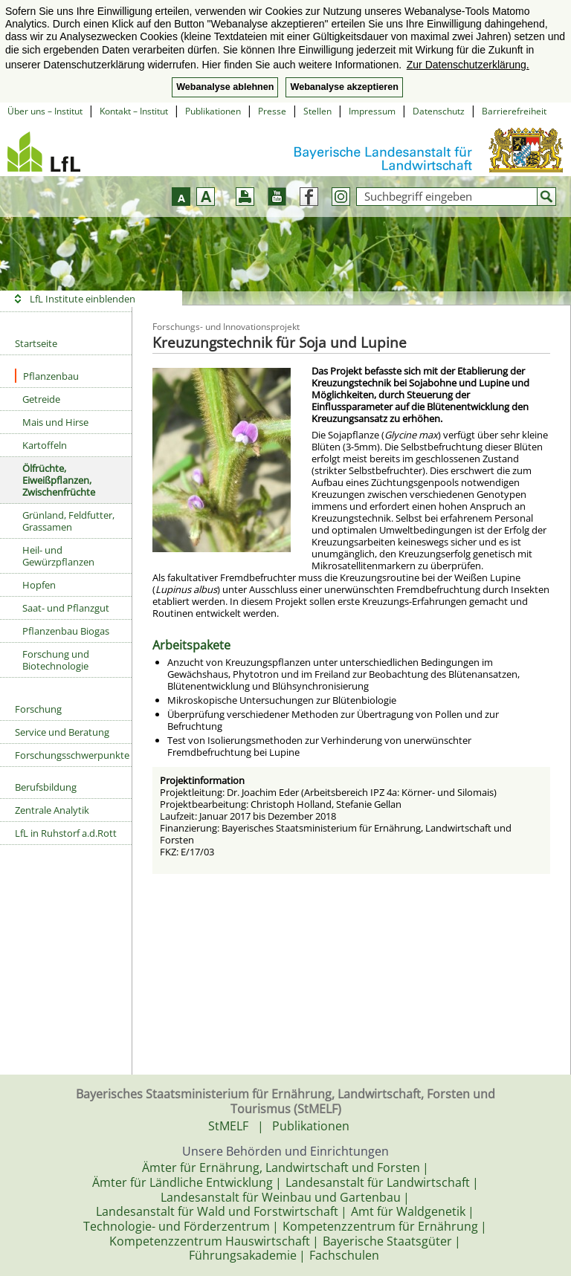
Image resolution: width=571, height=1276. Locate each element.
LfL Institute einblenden (82, 299)
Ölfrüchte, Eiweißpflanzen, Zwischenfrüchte (58, 480)
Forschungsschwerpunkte (72, 755)
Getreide (41, 399)
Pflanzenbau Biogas (65, 631)
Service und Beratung (62, 732)
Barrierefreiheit (514, 111)
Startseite (36, 343)
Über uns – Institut (45, 111)
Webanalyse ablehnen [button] (225, 87)
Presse (272, 111)
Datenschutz (439, 111)
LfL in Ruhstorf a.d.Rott (66, 833)
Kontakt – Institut (134, 111)
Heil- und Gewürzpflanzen (58, 556)
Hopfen (39, 585)
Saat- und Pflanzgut (65, 608)
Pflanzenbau (47, 376)
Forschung (38, 709)
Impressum (372, 111)
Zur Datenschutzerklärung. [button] (468, 65)
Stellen (317, 111)
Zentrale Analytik (52, 810)
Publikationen (213, 111)
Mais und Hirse (55, 422)
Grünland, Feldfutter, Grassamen (68, 521)
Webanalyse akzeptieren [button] (344, 87)
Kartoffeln (44, 445)
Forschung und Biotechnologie (55, 660)
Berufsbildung (46, 787)
